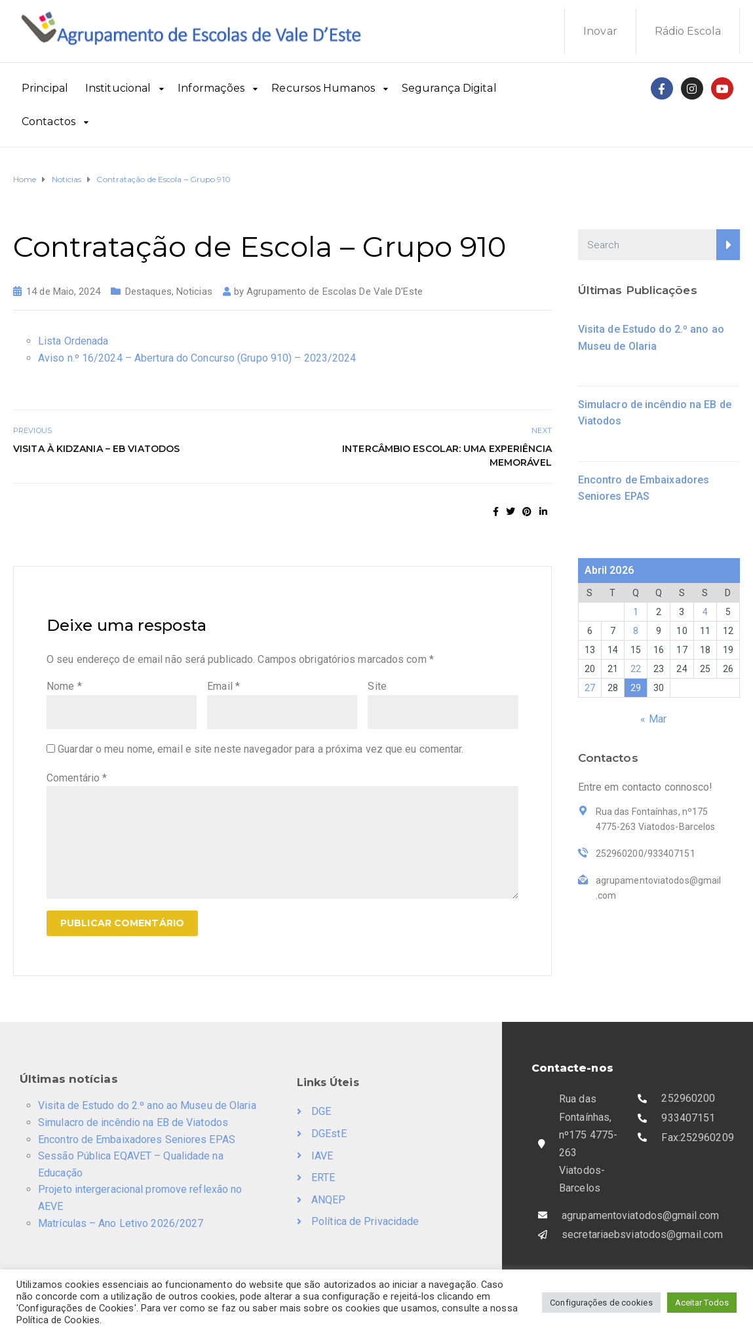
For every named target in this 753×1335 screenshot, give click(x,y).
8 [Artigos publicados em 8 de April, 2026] (635, 631)
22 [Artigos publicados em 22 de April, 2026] (635, 669)
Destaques (148, 291)
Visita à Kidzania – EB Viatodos (96, 449)
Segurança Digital (449, 88)
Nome (64, 686)
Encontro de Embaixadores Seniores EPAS (136, 1139)
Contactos (48, 121)
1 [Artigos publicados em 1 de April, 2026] (635, 612)
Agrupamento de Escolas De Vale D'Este (334, 291)
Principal (45, 88)
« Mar (653, 719)
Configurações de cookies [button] (601, 1302)
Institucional (118, 88)
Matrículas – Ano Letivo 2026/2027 (120, 1223)
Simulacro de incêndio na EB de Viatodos (133, 1122)
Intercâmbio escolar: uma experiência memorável (447, 455)
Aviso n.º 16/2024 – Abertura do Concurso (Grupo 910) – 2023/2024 (197, 358)
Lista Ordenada (73, 341)
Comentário (77, 778)
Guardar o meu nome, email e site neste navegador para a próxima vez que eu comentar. (260, 749)
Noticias (194, 291)
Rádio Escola (688, 31)
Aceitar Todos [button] (702, 1302)
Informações (211, 88)
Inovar (600, 31)
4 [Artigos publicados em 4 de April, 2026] (705, 612)
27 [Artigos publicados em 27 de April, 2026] (590, 688)
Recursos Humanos (323, 88)
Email (223, 686)
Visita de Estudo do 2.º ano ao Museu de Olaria (147, 1105)
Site (377, 686)
